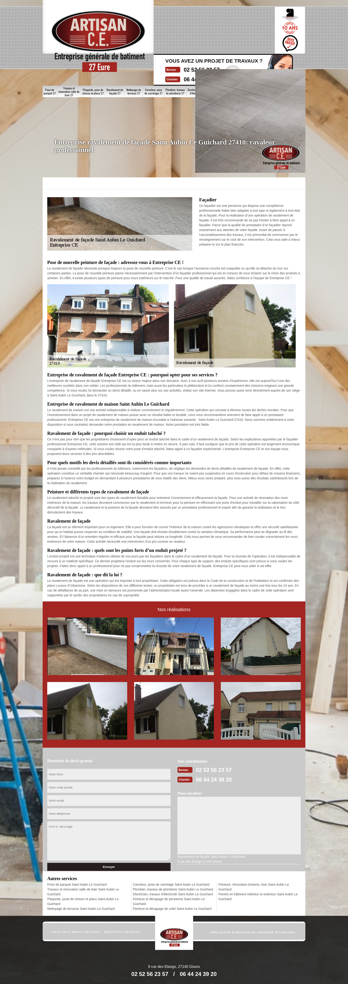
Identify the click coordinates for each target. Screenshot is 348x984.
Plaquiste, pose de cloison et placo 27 (93, 62)
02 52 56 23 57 (166, 24)
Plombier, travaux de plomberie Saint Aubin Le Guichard (173, 889)
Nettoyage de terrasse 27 (134, 62)
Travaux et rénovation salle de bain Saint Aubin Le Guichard (83, 891)
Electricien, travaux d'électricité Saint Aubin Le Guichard (173, 894)
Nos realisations (249, 45)
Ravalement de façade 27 (114, 62)
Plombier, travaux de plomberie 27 (175, 62)
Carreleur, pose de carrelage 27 (153, 62)
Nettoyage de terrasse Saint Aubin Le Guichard (81, 908)
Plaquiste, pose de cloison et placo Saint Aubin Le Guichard (83, 901)
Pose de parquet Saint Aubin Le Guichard (77, 884)
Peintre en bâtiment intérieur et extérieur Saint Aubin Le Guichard (258, 896)
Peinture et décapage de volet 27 (245, 62)
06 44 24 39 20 (166, 34)
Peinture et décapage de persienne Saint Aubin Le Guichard (169, 901)
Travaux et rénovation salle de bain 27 (69, 62)
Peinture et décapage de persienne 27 (222, 62)
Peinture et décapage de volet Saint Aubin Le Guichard (172, 908)
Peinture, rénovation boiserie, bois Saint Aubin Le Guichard (253, 886)
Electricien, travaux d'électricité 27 (198, 62)
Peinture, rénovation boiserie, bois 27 (267, 62)
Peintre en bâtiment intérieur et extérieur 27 (292, 62)
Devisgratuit (202, 28)
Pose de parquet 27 (50, 62)
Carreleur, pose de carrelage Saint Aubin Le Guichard (171, 884)
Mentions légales (122, 931)
